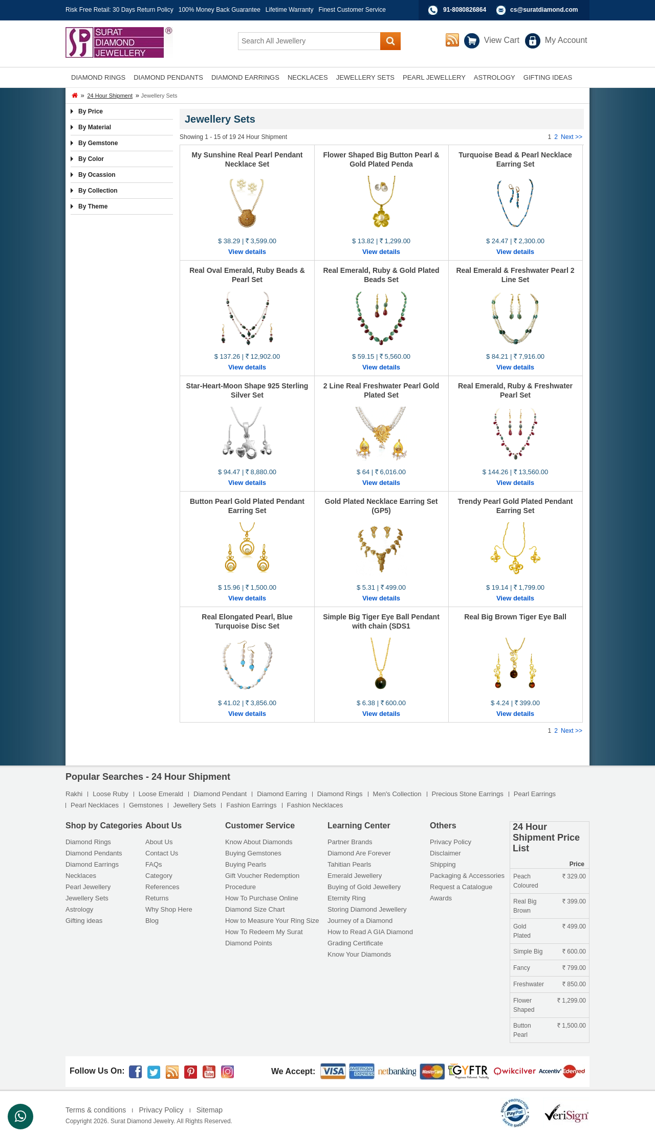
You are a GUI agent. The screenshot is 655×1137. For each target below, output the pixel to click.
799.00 (574, 967)
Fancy (521, 967)
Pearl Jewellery (88, 887)
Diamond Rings (340, 794)
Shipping (443, 864)
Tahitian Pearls (349, 864)
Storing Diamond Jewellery (367, 909)
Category (158, 875)
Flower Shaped (523, 1005)
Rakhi (74, 794)
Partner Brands (350, 842)
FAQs (153, 864)
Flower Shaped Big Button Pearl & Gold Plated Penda (381, 159)
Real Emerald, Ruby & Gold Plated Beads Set (381, 275)
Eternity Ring (346, 898)
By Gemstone (98, 143)
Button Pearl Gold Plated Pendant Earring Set (247, 506)
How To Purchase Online (261, 898)
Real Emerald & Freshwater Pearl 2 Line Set (515, 275)
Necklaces (81, 875)
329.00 (574, 876)
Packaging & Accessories (467, 875)
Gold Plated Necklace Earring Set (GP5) (381, 506)
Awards (441, 898)
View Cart (501, 40)
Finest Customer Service (351, 9)
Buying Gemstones (253, 853)
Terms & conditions (96, 1110)
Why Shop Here (168, 909)
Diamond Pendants (94, 853)
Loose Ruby (110, 794)
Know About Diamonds (259, 842)
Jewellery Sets (194, 805)
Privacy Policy (450, 842)
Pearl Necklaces (95, 805)
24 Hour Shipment (110, 95)
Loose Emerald (161, 794)
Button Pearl (522, 1030)
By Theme (92, 206)
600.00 (574, 951)
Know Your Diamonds (359, 954)
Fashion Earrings (251, 805)
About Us (158, 842)
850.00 (574, 984)
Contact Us (161, 853)
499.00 (574, 926)
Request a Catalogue (461, 887)
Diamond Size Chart (255, 909)
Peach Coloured (525, 881)
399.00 (574, 901)
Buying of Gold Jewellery (364, 887)
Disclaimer (445, 853)
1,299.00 (571, 1000)
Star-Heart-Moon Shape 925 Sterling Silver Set (247, 390)
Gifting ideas (84, 920)
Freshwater (528, 984)
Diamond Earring (282, 794)
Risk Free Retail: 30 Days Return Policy (119, 9)
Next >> (571, 137)
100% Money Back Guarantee (219, 9)
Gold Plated (522, 931)
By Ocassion (97, 174)
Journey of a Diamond (360, 920)
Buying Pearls (245, 864)
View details (247, 252)
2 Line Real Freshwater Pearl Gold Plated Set (381, 390)
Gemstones (146, 805)
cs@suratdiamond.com (544, 9)
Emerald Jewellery (355, 875)
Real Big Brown (524, 906)
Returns (157, 898)
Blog (152, 920)
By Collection (98, 190)
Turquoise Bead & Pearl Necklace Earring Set (515, 159)
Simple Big (527, 951)
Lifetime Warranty (290, 9)
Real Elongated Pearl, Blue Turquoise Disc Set (247, 621)
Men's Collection (397, 794)
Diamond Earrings (92, 864)
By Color (91, 159)
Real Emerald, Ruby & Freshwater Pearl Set (515, 390)
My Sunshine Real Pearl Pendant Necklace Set (246, 159)
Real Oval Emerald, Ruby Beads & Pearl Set (247, 275)
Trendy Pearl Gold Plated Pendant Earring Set (515, 506)
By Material (94, 127)
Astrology (79, 909)
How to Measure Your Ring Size (272, 920)
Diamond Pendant (220, 794)
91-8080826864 (464, 9)
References (162, 887)
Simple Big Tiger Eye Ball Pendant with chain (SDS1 (381, 621)
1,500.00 (571, 1025)
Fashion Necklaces (315, 805)
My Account (566, 40)
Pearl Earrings (535, 794)
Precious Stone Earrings (468, 794)
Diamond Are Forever (359, 853)
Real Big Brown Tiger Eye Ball (515, 617)
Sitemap (209, 1110)
